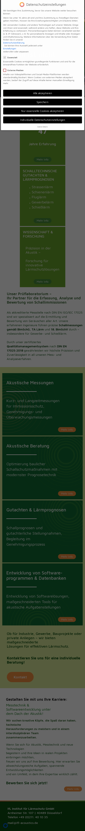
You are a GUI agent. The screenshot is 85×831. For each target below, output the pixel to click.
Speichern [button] (42, 98)
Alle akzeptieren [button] (42, 89)
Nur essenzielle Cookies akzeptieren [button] (42, 107)
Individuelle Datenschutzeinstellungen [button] (42, 116)
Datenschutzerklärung (13, 39)
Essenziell (11, 53)
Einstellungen (9, 44)
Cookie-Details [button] (42, 123)
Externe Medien (14, 66)
